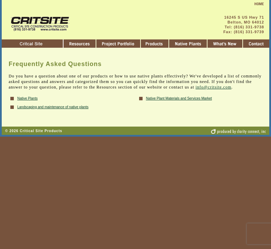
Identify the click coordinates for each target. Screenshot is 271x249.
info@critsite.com (214, 87)
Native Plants (27, 98)
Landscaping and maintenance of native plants (52, 107)
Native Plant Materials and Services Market (179, 98)
